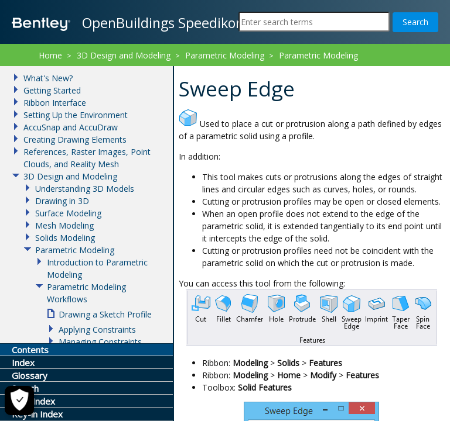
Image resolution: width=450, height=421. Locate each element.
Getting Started (52, 90)
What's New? (48, 78)
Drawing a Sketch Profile (105, 314)
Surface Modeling (68, 213)
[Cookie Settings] (19, 400)
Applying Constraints (97, 329)
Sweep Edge (276, 70)
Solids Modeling (65, 237)
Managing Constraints (100, 341)
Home (50, 55)
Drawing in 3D (62, 200)
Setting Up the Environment (75, 114)
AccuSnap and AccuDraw (70, 127)
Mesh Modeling (64, 225)
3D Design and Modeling (124, 55)
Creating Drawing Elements (75, 139)
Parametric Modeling (224, 55)
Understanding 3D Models (84, 188)
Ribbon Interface (54, 102)
